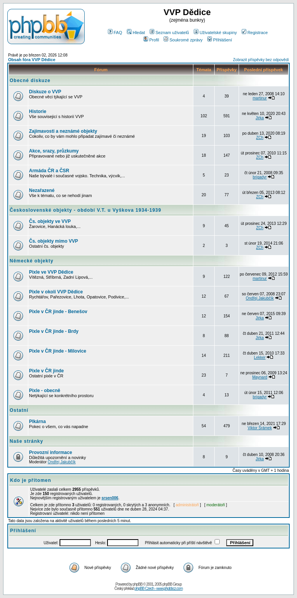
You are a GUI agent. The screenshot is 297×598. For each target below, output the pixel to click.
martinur (260, 98)
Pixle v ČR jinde (46, 371)
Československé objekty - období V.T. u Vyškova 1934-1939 (85, 210)
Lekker (260, 357)
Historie (37, 111)
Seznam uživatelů (169, 32)
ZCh (259, 137)
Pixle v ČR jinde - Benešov (58, 311)
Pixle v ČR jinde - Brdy (54, 331)
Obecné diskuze (30, 80)
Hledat (136, 32)
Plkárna (37, 421)
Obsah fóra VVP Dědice (31, 59)
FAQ (115, 32)
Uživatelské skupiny (215, 32)
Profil (151, 40)
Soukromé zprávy (183, 40)
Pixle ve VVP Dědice (51, 272)
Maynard (259, 377)
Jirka (260, 118)
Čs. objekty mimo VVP (53, 241)
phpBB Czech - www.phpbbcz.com (159, 588)
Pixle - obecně (44, 390)
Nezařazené (42, 190)
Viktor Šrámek (260, 428)
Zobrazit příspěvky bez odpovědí (261, 60)
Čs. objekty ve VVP (50, 221)
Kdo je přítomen (30, 480)
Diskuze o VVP (45, 91)
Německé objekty (31, 261)
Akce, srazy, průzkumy (54, 151)
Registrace (255, 32)
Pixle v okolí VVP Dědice (56, 292)
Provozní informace (50, 452)
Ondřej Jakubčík (259, 298)
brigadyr (260, 177)
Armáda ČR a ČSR (49, 170)
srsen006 (110, 498)
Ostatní (19, 410)
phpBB (137, 584)
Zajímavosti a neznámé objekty (63, 131)
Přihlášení (219, 40)
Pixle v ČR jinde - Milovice (57, 351)
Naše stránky (26, 441)
